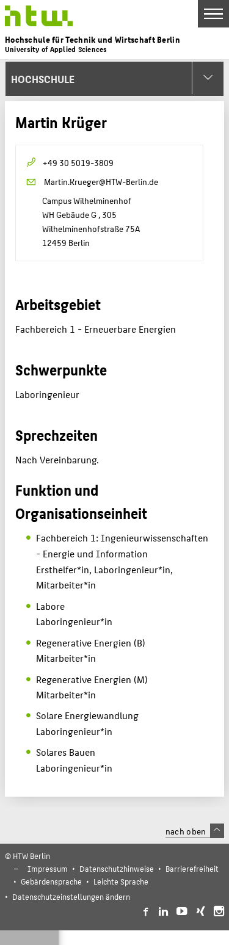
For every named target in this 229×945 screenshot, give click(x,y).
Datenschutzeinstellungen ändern (71, 896)
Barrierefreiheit (192, 868)
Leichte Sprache (120, 881)
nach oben (194, 831)
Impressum (47, 868)
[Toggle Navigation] (213, 13)
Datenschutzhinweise (116, 868)
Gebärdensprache (51, 881)
